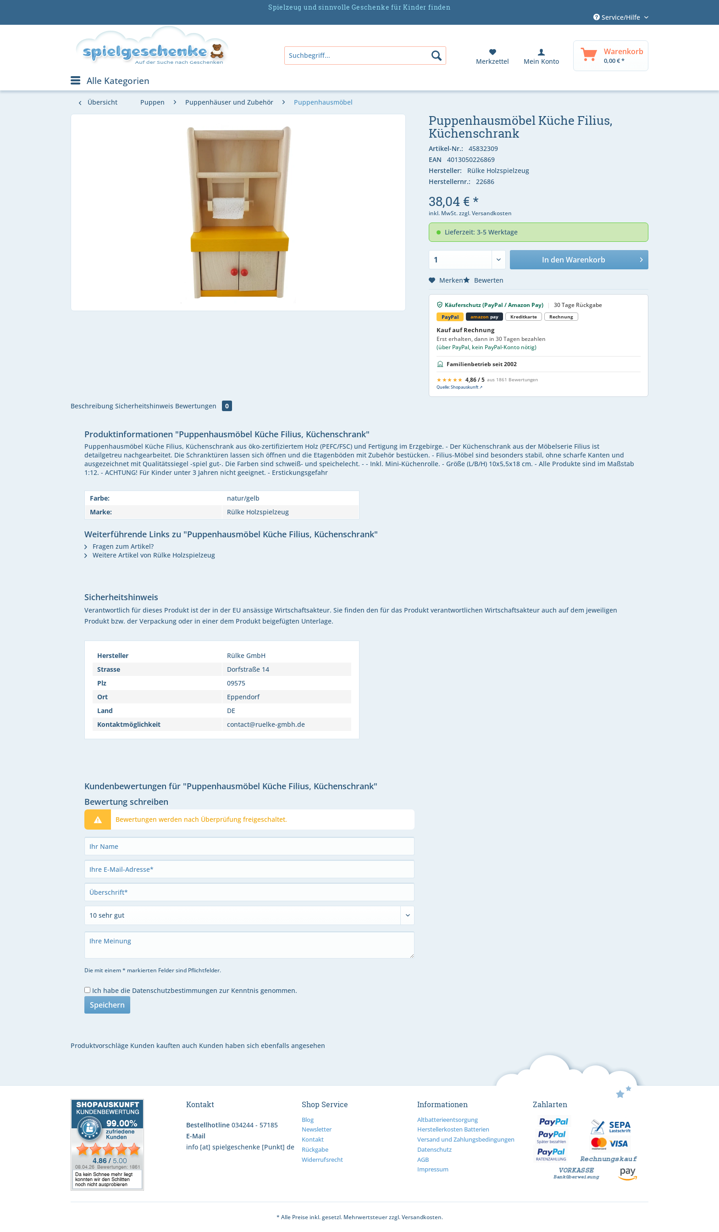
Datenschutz (434, 1149)
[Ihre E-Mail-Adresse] (249, 869)
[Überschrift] (249, 892)
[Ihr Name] (249, 846)
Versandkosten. (422, 1217)
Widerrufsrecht (322, 1159)
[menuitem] (365, 55)
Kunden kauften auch (163, 1045)
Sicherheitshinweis (144, 405)
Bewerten (483, 280)
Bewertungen (203, 405)
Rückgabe (315, 1149)
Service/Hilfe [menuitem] (617, 17)
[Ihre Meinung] (249, 945)
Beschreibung (92, 405)
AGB (423, 1159)
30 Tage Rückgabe (578, 305)
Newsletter (317, 1129)
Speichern (107, 1005)
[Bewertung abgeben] (249, 915)
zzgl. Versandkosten (485, 213)
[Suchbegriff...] (365, 55)
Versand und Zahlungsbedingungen (465, 1139)
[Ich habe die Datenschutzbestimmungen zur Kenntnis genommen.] (87, 990)
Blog (308, 1119)
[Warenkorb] (610, 55)
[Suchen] (436, 55)
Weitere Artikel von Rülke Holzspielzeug (149, 555)
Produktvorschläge (99, 1045)
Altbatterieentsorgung (447, 1119)
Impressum (432, 1169)
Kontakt (313, 1139)
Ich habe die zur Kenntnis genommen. (194, 990)
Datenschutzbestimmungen (174, 990)
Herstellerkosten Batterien (453, 1129)
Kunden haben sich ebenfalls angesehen (262, 1045)
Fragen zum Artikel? (119, 546)
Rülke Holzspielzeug (498, 170)
